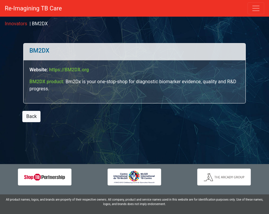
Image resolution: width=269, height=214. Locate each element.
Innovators (16, 23)
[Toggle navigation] (256, 8)
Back (31, 116)
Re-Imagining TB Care (33, 8)
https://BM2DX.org (69, 70)
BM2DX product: (47, 81)
